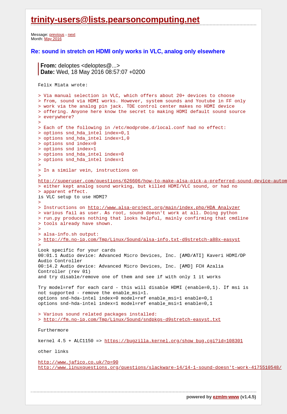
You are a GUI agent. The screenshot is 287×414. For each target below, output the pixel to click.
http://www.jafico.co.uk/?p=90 (78, 362)
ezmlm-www (226, 396)
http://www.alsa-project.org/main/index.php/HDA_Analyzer (164, 207)
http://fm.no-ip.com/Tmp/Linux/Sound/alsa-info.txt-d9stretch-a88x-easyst (142, 239)
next (71, 34)
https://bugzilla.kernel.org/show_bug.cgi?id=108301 (174, 341)
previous (56, 34)
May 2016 (53, 39)
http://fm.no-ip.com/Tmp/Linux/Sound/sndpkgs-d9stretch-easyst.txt (132, 319)
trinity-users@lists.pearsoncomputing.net (115, 19)
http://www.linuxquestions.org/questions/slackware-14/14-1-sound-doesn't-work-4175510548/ (160, 367)
